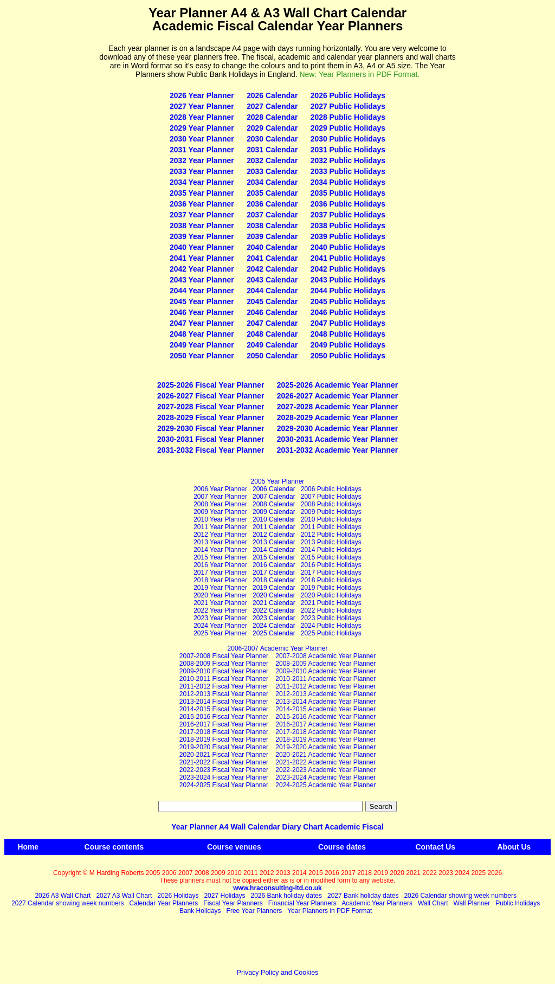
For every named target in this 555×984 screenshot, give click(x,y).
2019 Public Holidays (331, 587)
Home (27, 846)
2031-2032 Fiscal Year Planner (210, 450)
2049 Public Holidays (348, 344)
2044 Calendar (272, 290)
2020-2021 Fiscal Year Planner (223, 754)
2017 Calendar (274, 572)
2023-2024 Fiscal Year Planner (223, 777)
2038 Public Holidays (348, 225)
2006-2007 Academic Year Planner (278, 648)
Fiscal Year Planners (232, 903)
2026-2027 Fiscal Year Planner (210, 395)
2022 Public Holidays (331, 610)
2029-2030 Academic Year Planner (337, 428)
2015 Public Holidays (331, 557)
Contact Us (435, 846)
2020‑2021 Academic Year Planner (325, 754)
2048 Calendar (272, 334)
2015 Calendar (274, 557)
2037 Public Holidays (348, 214)
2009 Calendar (274, 512)
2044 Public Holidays (348, 290)
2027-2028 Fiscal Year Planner (210, 406)
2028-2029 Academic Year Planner (337, 417)
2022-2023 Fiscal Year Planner (223, 770)
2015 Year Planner (220, 557)
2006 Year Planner (220, 489)
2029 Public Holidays (348, 128)
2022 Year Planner (220, 610)
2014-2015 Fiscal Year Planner (223, 709)
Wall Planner (472, 903)
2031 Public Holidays (348, 149)
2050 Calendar (272, 355)
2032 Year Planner (202, 160)
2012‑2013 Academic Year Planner (325, 694)
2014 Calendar (274, 550)
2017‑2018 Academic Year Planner (325, 732)
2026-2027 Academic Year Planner (337, 395)
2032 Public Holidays (348, 160)
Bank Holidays (200, 911)
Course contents (114, 846)
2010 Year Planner (220, 519)
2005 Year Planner (278, 481)
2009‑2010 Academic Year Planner (325, 671)
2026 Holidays (177, 895)
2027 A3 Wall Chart (124, 895)
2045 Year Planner (202, 301)
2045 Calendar (272, 301)
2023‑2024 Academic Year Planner (325, 777)
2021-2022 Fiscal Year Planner (223, 762)
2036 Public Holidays (348, 204)
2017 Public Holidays (331, 572)
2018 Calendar (274, 580)
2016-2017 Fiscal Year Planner (223, 724)
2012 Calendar (274, 534)
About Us (514, 846)
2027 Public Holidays (348, 106)
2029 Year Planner (202, 128)
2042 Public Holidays (348, 269)
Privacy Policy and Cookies (278, 972)
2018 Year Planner (220, 580)
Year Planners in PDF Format (329, 911)
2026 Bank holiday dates (286, 895)
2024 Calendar (274, 625)
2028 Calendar (272, 117)
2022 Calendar (274, 610)
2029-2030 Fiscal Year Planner (210, 428)
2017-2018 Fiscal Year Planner (223, 732)
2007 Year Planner (220, 496)
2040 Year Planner (202, 247)
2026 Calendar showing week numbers (460, 895)
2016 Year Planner (220, 565)
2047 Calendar (272, 323)
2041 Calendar (272, 258)
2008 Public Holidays (331, 504)
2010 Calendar (274, 519)
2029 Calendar (272, 128)
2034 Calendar (272, 182)
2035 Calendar (272, 193)
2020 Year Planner (220, 595)
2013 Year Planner (220, 542)
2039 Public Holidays (348, 236)
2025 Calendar (274, 633)
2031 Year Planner (202, 149)
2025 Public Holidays (331, 633)
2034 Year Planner (202, 182)
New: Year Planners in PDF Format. (359, 74)
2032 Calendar (272, 160)
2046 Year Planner (202, 312)
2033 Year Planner (202, 171)
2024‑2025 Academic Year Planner (325, 785)
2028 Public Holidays (348, 117)
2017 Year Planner (220, 572)
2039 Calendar (272, 236)
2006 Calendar (274, 489)
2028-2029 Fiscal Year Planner (210, 417)
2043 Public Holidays (348, 279)
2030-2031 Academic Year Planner (337, 439)
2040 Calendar (272, 247)
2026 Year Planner (202, 95)
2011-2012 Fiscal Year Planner (223, 686)
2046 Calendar (272, 312)
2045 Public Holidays (348, 301)
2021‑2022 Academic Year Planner (325, 762)
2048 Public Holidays (348, 334)
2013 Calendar (274, 542)
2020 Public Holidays (331, 595)
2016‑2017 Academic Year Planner (325, 724)
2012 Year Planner (220, 534)
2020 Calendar (274, 595)
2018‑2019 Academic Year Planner (325, 739)
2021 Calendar (274, 603)
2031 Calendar (272, 149)
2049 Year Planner (202, 344)
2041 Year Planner (202, 258)
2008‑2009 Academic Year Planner (325, 663)
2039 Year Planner (202, 236)
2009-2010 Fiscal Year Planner (223, 671)
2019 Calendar (274, 587)
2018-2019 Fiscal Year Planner (223, 739)
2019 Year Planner (220, 587)
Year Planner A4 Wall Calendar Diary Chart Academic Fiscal (277, 826)
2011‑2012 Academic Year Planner (325, 686)
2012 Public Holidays (331, 534)
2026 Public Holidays (348, 95)
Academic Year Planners (376, 903)
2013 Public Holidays (331, 542)
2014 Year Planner (220, 550)
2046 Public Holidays (348, 312)
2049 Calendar (272, 344)
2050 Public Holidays (348, 355)
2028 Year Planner (202, 117)
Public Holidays (517, 903)
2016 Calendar (274, 565)
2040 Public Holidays (348, 247)
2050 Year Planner (202, 355)
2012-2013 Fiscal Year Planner (223, 694)
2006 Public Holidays (331, 489)
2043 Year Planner (202, 279)
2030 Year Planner (202, 138)
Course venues (234, 846)
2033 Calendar (272, 171)
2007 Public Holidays (331, 496)
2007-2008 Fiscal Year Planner (223, 656)
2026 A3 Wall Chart (63, 895)
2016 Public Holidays (331, 565)
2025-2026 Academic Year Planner (337, 385)
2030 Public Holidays (348, 138)
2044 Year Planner (202, 290)
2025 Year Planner (220, 633)
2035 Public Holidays (348, 193)
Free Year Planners (254, 911)
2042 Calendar (272, 269)
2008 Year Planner (220, 504)
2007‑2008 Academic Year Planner (325, 656)
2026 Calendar (272, 95)
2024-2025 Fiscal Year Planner (223, 785)
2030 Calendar (272, 138)
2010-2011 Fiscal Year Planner (223, 679)
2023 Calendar (274, 618)
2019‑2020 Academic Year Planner (325, 747)
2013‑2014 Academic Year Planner (325, 701)
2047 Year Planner (202, 323)
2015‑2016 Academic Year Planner (325, 717)
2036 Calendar (272, 204)
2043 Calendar (272, 279)
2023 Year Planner (220, 618)
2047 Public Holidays (348, 323)
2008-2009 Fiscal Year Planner (223, 663)
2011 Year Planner (220, 527)
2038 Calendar (272, 225)
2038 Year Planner (202, 225)
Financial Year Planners (302, 903)
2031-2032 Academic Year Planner (337, 450)
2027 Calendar (272, 106)
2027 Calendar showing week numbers (67, 903)
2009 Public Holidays (331, 512)
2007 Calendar (274, 496)
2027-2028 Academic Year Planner (337, 406)
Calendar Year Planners (164, 903)
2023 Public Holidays (331, 618)
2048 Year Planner (202, 334)
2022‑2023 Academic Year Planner (325, 770)
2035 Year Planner (202, 193)
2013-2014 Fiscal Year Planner (223, 701)
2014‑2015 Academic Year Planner (325, 709)
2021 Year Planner (220, 603)
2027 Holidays (224, 895)
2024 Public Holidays (331, 625)
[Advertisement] (51, 168)
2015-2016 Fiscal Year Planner (223, 717)
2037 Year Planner (202, 214)
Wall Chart (433, 903)
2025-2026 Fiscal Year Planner (210, 385)
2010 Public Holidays (331, 519)
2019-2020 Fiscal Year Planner (223, 747)
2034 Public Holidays (348, 182)
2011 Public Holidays (331, 527)
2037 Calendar (272, 214)
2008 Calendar (274, 504)
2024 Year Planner (220, 625)
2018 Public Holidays (331, 580)
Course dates (342, 846)
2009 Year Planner (220, 512)
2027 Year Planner (202, 106)
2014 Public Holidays (331, 550)
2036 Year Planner (202, 204)
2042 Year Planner (202, 269)
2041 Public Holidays (348, 258)
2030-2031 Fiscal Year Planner (210, 439)
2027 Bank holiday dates (362, 895)
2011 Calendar (274, 527)
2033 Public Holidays (348, 171)
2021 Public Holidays (331, 603)
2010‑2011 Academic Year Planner (325, 679)
